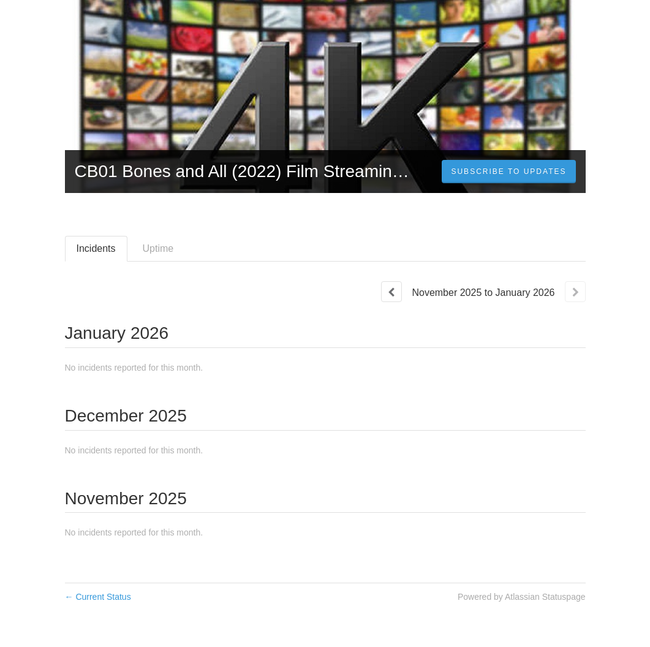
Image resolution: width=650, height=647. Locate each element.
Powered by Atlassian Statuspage (522, 597)
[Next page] (575, 291)
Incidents (96, 248)
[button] (508, 171)
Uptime (158, 248)
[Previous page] (391, 291)
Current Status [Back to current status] (98, 597)
